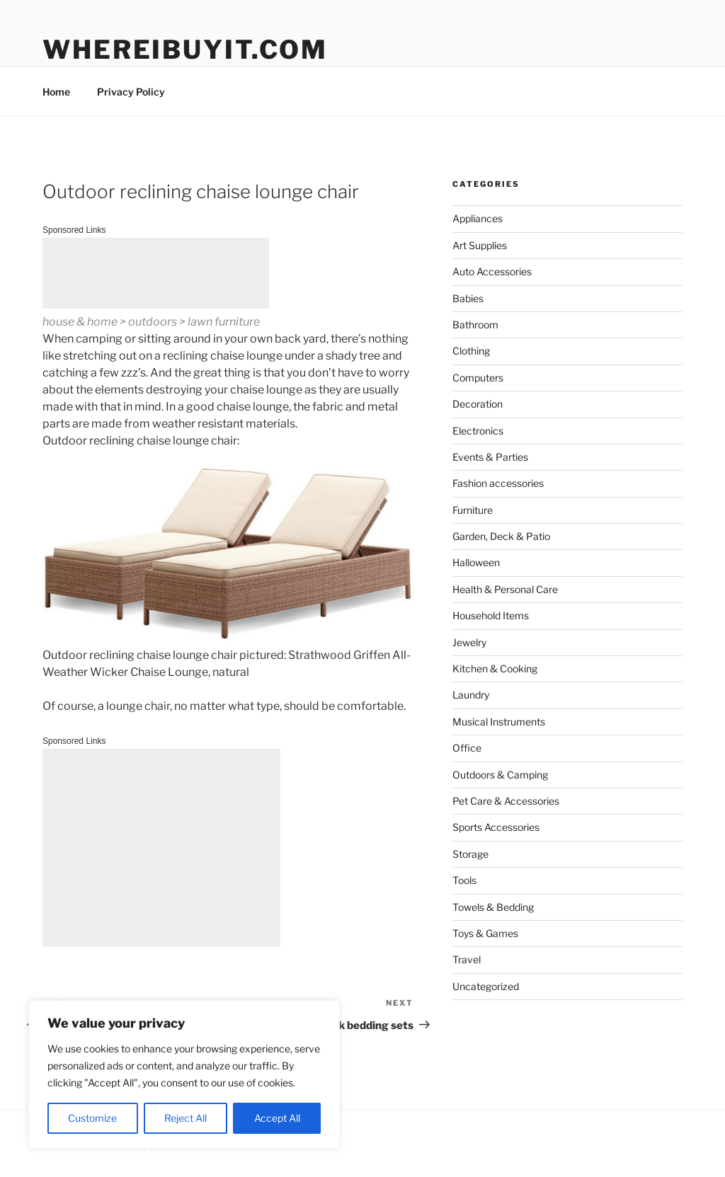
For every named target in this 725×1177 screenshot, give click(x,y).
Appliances (477, 218)
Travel (466, 959)
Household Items (490, 615)
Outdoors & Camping (500, 775)
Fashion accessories (498, 483)
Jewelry (469, 642)
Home (56, 92)
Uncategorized (485, 986)
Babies (468, 298)
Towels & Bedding (493, 907)
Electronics (477, 431)
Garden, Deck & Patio (501, 536)
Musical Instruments (498, 722)
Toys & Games (485, 933)
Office (466, 748)
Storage (470, 854)
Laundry (470, 695)
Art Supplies (479, 245)
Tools (464, 880)
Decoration (477, 404)
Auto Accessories (492, 271)
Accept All (277, 1118)
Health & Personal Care (505, 589)
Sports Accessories (496, 827)
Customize (92, 1118)
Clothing (471, 351)
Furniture (472, 510)
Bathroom (475, 324)
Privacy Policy (131, 92)
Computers (477, 378)
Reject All (185, 1118)
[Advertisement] (155, 273)
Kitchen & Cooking (494, 668)
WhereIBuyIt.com (185, 49)
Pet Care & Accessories (505, 801)
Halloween (476, 562)
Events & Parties (490, 457)
